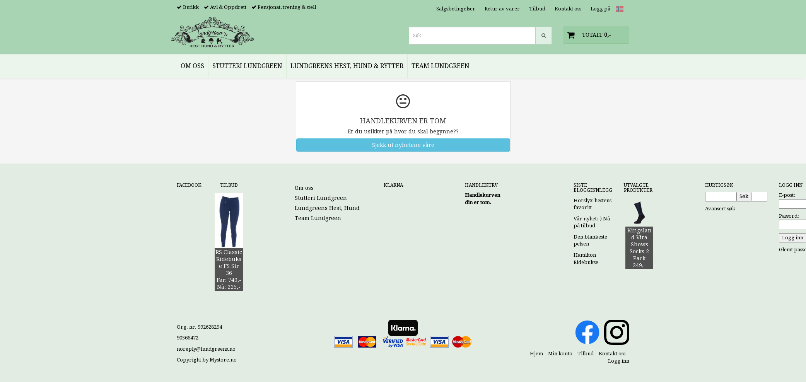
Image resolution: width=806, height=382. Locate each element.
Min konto (560, 353)
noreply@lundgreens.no (206, 349)
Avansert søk (720, 208)
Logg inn (618, 361)
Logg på (600, 9)
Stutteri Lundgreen (321, 198)
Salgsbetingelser (455, 9)
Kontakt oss (568, 9)
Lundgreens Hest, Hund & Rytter (339, 208)
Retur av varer (502, 9)
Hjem (536, 353)
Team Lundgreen (318, 218)
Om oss (304, 188)
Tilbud (537, 9)
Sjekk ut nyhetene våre (403, 145)
